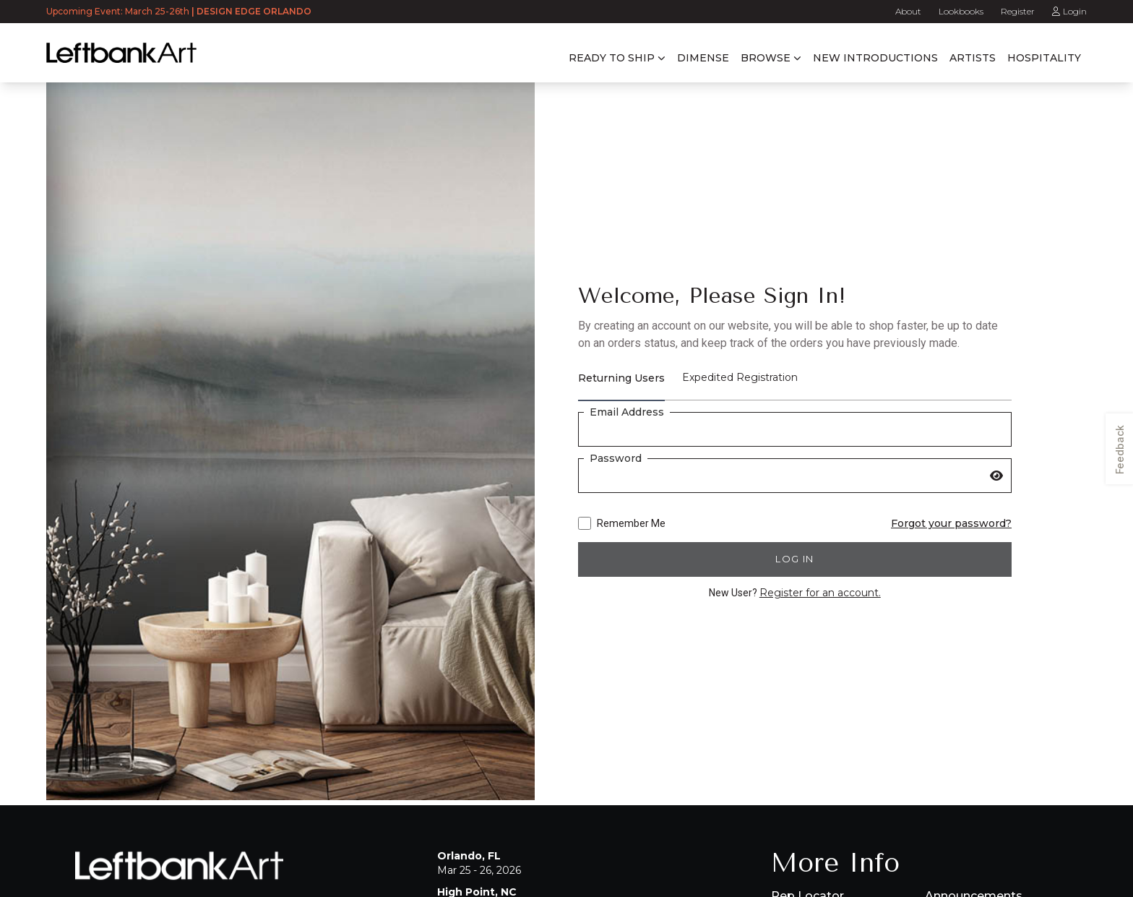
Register (1018, 11)
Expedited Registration (740, 377)
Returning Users (621, 378)
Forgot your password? (951, 523)
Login (1069, 11)
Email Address (627, 412)
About (908, 11)
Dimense (703, 57)
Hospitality (1044, 57)
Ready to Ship (612, 57)
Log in (794, 559)
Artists (972, 57)
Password (616, 458)
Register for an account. (820, 592)
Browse (765, 57)
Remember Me (621, 523)
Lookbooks (961, 11)
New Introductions (875, 57)
